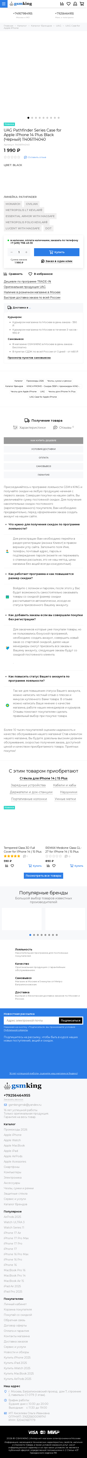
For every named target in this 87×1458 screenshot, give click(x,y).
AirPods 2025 (12, 1217)
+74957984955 (22, 13)
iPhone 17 (10, 1249)
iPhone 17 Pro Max (16, 1238)
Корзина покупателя (18, 1309)
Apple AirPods (13, 1156)
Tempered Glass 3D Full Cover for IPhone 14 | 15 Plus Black (22, 850)
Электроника (13, 1177)
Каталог (19, 381)
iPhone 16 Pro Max (16, 1254)
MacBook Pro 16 (14, 1270)
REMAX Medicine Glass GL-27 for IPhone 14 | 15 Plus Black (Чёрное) (63, 850)
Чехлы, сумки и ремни (59, 381)
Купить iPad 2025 (15, 1363)
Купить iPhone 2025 (17, 1357)
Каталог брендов (14, 386)
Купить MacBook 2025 (19, 1373)
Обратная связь (14, 1320)
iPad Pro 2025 (13, 1291)
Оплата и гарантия (16, 1331)
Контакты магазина (17, 1336)
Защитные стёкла (15, 1193)
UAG (42, 391)
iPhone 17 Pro (13, 1243)
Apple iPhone (13, 1135)
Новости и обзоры (16, 1352)
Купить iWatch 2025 (17, 1368)
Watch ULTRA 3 (14, 1222)
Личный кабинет (15, 1304)
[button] (28, 118)
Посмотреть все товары (43, 875)
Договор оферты (15, 1325)
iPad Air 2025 (12, 1286)
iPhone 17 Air (12, 1233)
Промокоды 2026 (35, 381)
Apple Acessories (15, 1161)
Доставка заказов (16, 1341)
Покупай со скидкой (18, 1315)
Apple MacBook (14, 1145)
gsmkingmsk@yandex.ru (25, 1105)
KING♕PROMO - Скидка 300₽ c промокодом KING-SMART (54, 386)
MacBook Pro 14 (15, 1275)
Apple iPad (11, 1151)
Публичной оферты (16, 1030)
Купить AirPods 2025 (17, 1379)
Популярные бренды (43, 893)
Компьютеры (12, 1172)
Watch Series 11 (14, 1227)
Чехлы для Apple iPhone (24, 391)
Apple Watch (12, 1140)
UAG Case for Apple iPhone (43, 397)
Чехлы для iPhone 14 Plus (61, 391)
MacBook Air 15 (14, 1281)
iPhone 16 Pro (13, 1259)
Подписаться (70, 1020)
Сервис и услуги (15, 1199)
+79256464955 (64, 13)
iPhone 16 (10, 1265)
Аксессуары (12, 1183)
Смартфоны (11, 1167)
